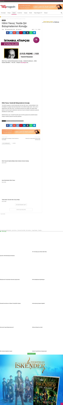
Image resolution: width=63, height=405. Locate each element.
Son (5, 377)
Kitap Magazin (21, 404)
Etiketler (15, 377)
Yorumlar (10, 377)
